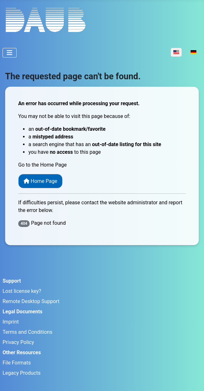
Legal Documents (22, 312)
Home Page (40, 181)
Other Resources (22, 352)
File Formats (17, 363)
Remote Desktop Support (31, 301)
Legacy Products (22, 373)
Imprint (11, 322)
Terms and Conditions (27, 332)
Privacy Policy (18, 342)
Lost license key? (22, 291)
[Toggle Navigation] (10, 53)
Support (12, 281)
